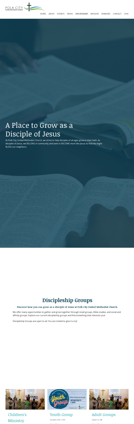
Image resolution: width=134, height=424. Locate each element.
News (70, 13)
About (52, 13)
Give (126, 13)
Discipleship (82, 13)
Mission (95, 13)
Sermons (105, 13)
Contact (117, 13)
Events (61, 13)
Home (43, 13)
